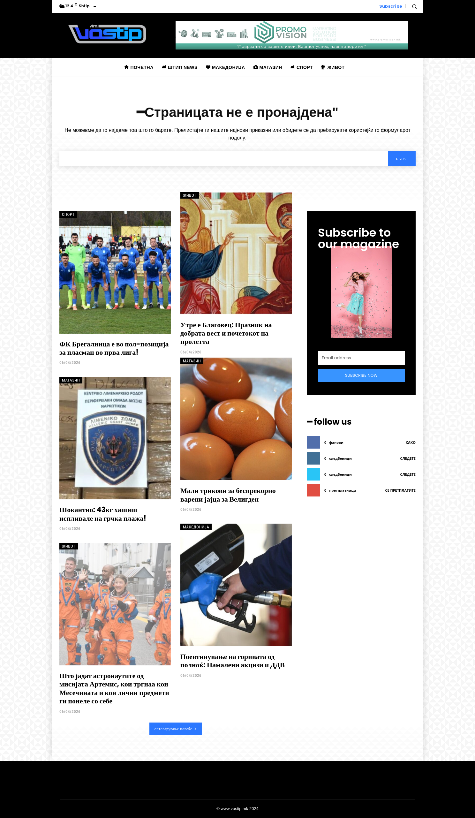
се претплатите (400, 490)
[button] (414, 6)
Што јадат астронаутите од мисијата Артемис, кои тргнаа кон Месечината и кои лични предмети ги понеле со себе (114, 688)
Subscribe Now (361, 375)
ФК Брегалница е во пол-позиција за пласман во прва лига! (114, 348)
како (411, 442)
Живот (189, 195)
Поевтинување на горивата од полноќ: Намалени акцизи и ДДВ (232, 661)
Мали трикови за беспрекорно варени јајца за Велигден (228, 495)
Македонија (196, 527)
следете (408, 458)
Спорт (68, 214)
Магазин (71, 380)
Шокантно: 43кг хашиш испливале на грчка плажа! (102, 514)
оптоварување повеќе (176, 728)
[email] (361, 358)
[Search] (402, 158)
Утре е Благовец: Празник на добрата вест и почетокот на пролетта (226, 333)
